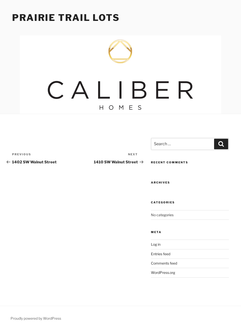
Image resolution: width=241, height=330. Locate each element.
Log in (155, 244)
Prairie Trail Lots (66, 17)
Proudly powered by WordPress (36, 318)
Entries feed (160, 254)
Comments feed (164, 263)
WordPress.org (163, 272)
